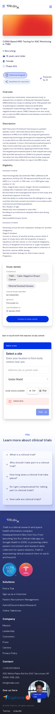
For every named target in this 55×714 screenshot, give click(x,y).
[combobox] (27, 370)
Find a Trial (8, 582)
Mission (7, 619)
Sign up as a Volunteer (15, 588)
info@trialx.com (11, 676)
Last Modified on (13, 307)
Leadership (9, 625)
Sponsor (10, 299)
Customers (9, 630)
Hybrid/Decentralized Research (19, 599)
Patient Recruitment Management (21, 593)
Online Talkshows (12, 604)
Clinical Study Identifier (16, 291)
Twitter (6, 704)
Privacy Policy (10, 647)
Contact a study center (28, 319)
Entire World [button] (16, 379)
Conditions (11, 271)
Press (6, 636)
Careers (7, 641)
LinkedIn (17, 704)
